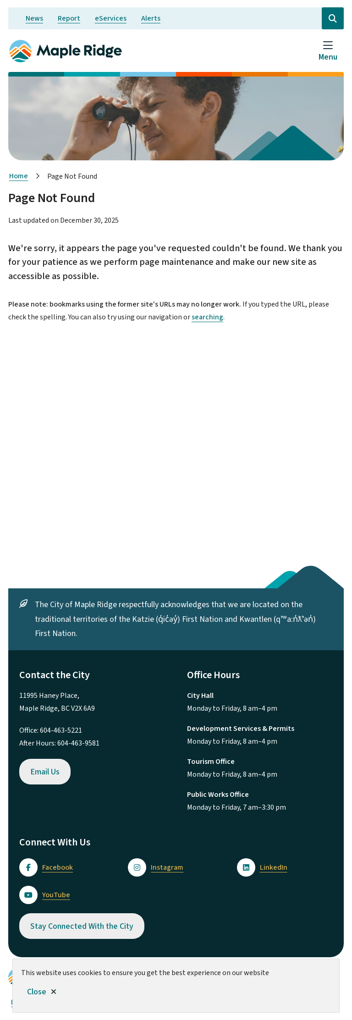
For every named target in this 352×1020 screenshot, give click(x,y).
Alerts (150, 18)
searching (207, 317)
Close (36, 992)
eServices (110, 18)
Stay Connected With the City (81, 926)
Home (18, 176)
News (34, 18)
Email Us (45, 772)
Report (69, 18)
